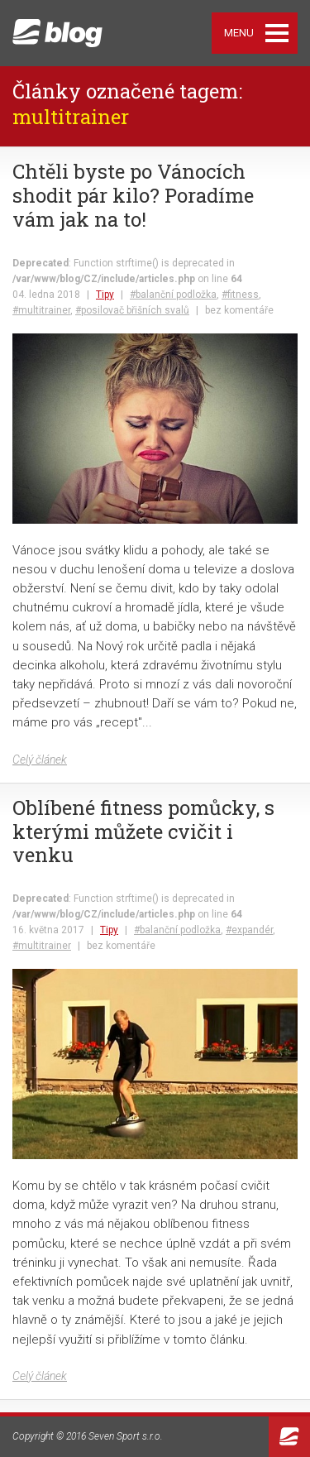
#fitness (240, 294)
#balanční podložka (173, 294)
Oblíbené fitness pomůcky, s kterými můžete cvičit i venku (143, 831)
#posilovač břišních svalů (132, 310)
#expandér (249, 930)
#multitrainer (41, 310)
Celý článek (39, 759)
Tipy (105, 294)
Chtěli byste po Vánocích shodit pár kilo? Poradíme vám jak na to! (133, 195)
